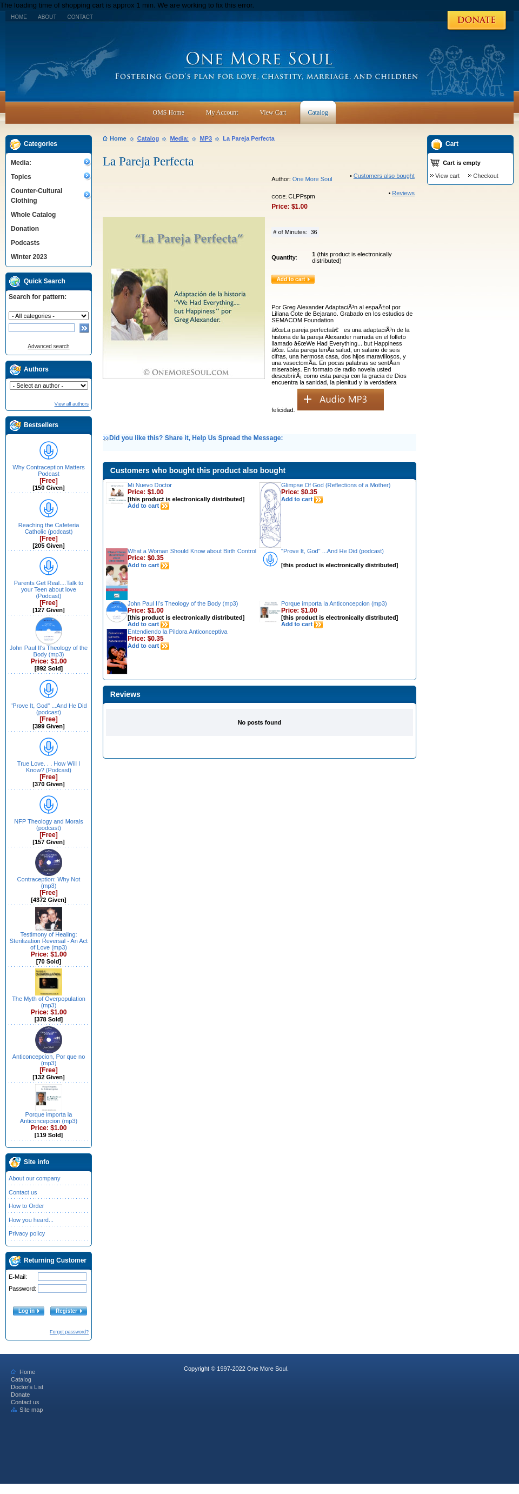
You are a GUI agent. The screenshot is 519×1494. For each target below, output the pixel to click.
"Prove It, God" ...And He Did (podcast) (48, 708)
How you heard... (31, 1220)
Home (19, 17)
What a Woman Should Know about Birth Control (192, 551)
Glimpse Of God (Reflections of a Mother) (335, 485)
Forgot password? (69, 1331)
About (47, 17)
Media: (21, 163)
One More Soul (312, 179)
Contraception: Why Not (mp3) (49, 882)
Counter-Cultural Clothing (36, 195)
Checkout (485, 175)
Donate (20, 1394)
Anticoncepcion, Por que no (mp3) (48, 1059)
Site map (27, 1409)
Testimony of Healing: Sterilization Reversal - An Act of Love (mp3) (49, 941)
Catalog (148, 138)
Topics (21, 177)
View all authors (72, 404)
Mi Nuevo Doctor (150, 485)
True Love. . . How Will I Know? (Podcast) (48, 766)
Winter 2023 (29, 257)
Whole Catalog (33, 214)
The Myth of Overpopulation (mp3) (48, 1001)
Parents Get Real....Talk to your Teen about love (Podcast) (48, 589)
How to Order (26, 1206)
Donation (25, 229)
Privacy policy (27, 1233)
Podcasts (25, 243)
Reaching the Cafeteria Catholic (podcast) (48, 528)
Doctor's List (27, 1387)
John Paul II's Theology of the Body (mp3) (49, 651)
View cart (447, 175)
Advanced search (48, 346)
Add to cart (148, 505)
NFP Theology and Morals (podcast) (48, 824)
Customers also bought (384, 175)
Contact (80, 17)
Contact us (23, 1192)
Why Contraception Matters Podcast (48, 470)
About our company (34, 1178)
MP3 (206, 138)
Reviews (403, 193)
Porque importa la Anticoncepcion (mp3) (48, 1117)
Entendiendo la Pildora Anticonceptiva (178, 631)
